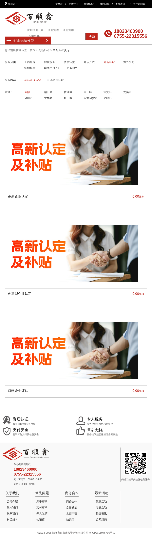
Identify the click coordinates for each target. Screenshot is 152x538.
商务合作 (71, 501)
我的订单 (104, 4)
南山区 (88, 92)
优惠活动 (101, 501)
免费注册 (73, 4)
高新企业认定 (32, 80)
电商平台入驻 (52, 68)
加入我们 (12, 507)
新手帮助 (42, 501)
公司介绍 (12, 501)
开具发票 (42, 513)
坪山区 (68, 98)
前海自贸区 (91, 98)
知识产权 (89, 62)
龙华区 (48, 98)
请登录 (59, 4)
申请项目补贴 (55, 80)
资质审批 (69, 62)
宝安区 (108, 92)
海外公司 (128, 62)
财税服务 (49, 62)
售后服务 (12, 519)
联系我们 (12, 513)
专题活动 (101, 507)
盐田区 (28, 98)
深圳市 (11, 4)
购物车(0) (89, 4)
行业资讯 (101, 513)
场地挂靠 (29, 68)
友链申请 (71, 513)
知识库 (40, 519)
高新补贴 (43, 50)
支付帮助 (42, 507)
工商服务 (29, 62)
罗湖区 (68, 92)
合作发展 (71, 507)
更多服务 (72, 68)
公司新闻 (101, 519)
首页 (32, 50)
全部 (27, 92)
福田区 (48, 92)
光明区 (108, 98)
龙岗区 (127, 92)
